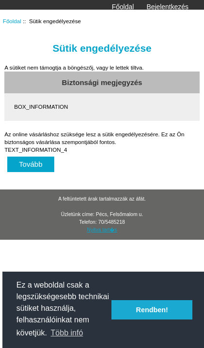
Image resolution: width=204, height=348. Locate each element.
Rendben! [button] (152, 310)
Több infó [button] (67, 333)
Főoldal (123, 7)
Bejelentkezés (167, 7)
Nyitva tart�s (102, 229)
